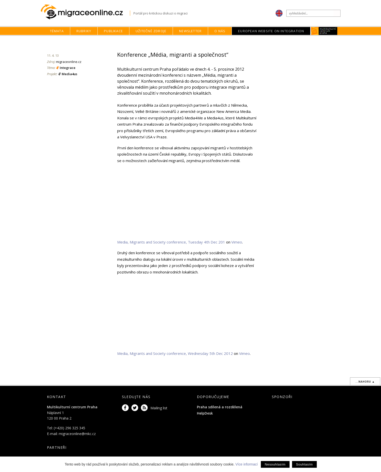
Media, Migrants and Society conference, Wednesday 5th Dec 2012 (175, 353)
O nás (219, 31)
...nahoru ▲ (365, 381)
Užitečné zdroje (151, 31)
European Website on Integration (271, 31)
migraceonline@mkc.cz (77, 433)
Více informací (246, 464)
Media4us (69, 74)
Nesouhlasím (275, 464)
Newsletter (190, 31)
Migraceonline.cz (85, 12)
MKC (324, 31)
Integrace (67, 67)
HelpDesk (205, 413)
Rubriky (83, 31)
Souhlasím (304, 464)
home (236, 40)
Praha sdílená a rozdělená (219, 407)
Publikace (113, 31)
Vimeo (236, 241)
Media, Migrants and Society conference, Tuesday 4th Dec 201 (171, 241)
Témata (57, 31)
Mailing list (158, 408)
